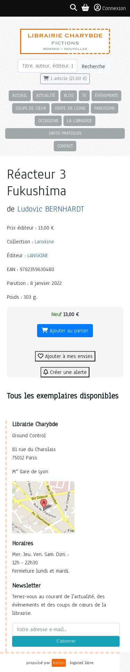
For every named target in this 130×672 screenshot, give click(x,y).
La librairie (79, 121)
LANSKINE (37, 255)
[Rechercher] (48, 65)
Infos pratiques (65, 133)
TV (84, 95)
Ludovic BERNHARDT (50, 209)
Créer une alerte (65, 372)
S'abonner (66, 641)
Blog (68, 95)
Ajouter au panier (65, 330)
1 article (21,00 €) (65, 78)
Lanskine (44, 241)
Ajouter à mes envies (65, 356)
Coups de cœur (31, 108)
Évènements (106, 95)
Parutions (104, 108)
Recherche (93, 66)
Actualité (45, 95)
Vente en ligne (70, 108)
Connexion (110, 8)
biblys (58, 662)
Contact (65, 146)
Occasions (48, 121)
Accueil (19, 95)
